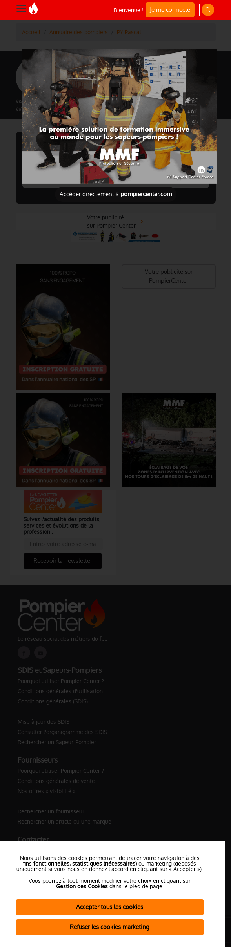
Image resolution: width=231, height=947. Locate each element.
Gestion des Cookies (82, 886)
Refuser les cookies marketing (109, 927)
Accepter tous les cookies (109, 907)
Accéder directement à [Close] (116, 194)
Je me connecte (170, 9)
